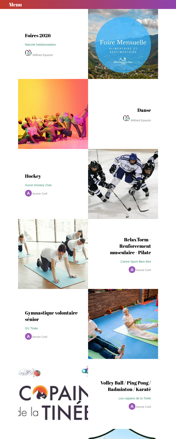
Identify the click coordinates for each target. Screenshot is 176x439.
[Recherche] (168, 4)
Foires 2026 (38, 35)
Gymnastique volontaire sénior (51, 316)
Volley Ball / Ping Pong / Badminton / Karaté (125, 386)
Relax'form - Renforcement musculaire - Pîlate (130, 246)
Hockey (33, 176)
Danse (144, 110)
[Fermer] (4, 4)
